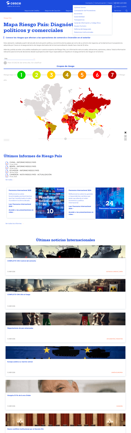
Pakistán (119, 339)
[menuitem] (97, 3)
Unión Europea (117, 372)
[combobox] (19, 58)
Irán (121, 271)
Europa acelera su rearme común (20, 362)
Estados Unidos (112, 271)
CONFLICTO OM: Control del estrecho (21, 261)
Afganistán (111, 339)
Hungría (119, 406)
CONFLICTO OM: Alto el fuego (18, 294)
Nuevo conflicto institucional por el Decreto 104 (25, 429)
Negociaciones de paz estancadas (20, 328)
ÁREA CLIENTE (121, 6)
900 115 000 (121, 3)
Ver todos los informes (13, 223)
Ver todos (8, 180)
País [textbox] (5, 58)
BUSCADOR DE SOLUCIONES (101, 6)
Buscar (126, 11)
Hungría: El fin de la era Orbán (19, 395)
